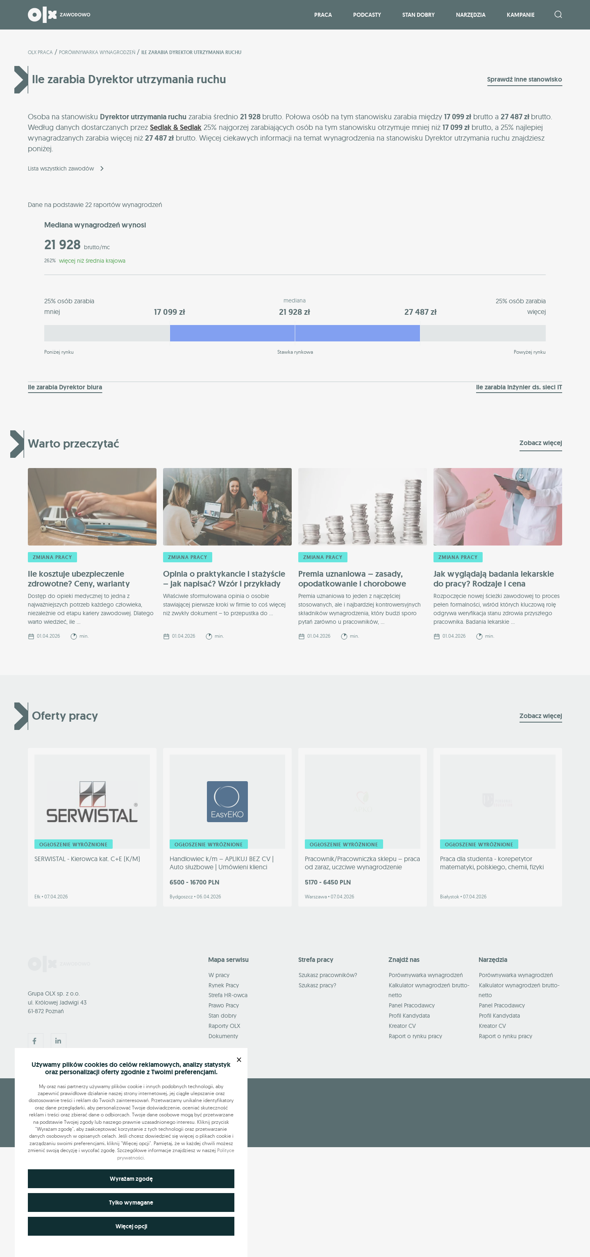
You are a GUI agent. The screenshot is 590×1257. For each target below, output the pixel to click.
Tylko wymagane (131, 1202)
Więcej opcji (131, 1226)
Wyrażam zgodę (131, 1178)
